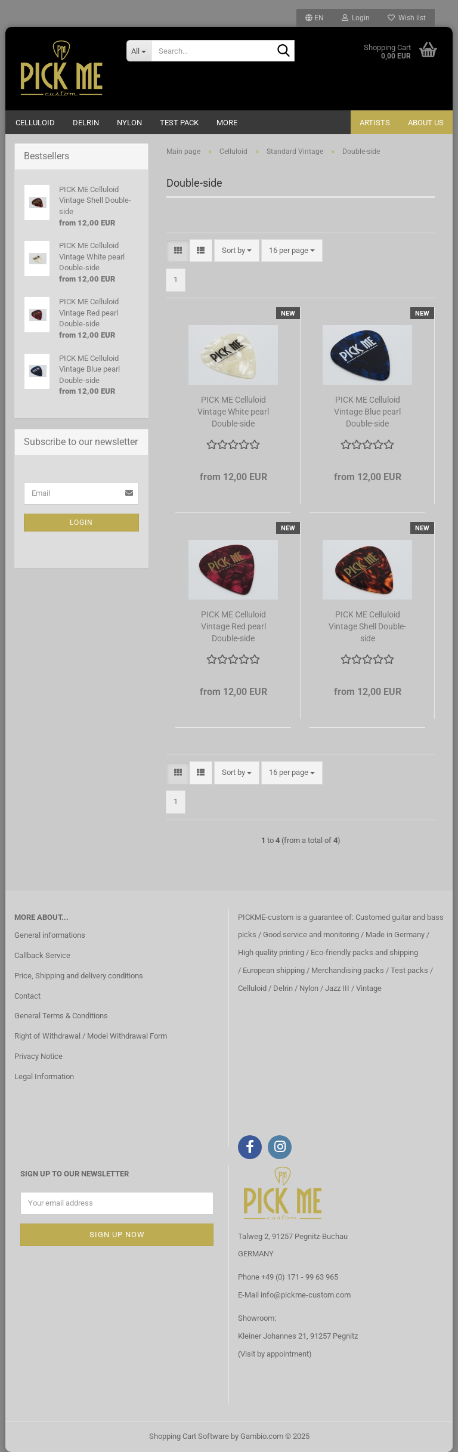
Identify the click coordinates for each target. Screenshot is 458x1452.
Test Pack (179, 122)
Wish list (407, 18)
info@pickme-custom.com (306, 1294)
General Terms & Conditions (61, 1015)
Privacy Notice (38, 1056)
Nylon (129, 122)
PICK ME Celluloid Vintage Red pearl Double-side (233, 626)
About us (426, 122)
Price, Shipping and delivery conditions (78, 975)
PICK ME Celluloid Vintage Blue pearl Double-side (367, 411)
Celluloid (35, 122)
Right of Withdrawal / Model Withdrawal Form (90, 1035)
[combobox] (236, 250)
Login (81, 522)
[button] (314, 18)
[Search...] (138, 50)
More (226, 122)
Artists (375, 122)
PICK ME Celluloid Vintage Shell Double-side (367, 626)
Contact (27, 995)
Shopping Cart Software (189, 1436)
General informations (49, 935)
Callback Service (42, 955)
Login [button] (356, 18)
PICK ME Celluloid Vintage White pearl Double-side (233, 411)
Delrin (86, 122)
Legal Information (44, 1076)
